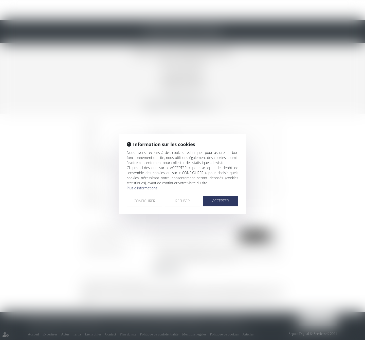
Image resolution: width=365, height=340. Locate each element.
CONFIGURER (144, 201)
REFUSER (182, 201)
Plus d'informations (142, 188)
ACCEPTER (220, 200)
